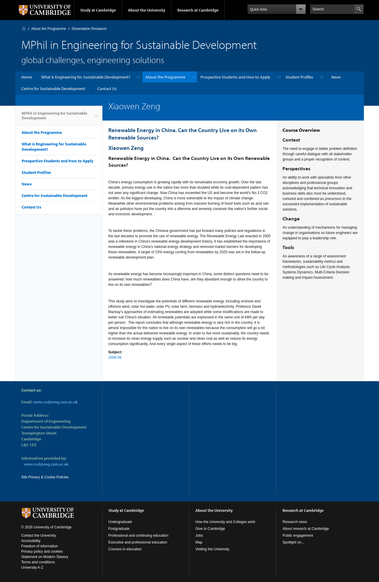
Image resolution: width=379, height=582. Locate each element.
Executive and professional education (137, 542)
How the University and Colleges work (225, 522)
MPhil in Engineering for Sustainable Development (54, 117)
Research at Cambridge (198, 10)
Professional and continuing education (138, 535)
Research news (294, 522)
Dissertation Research (89, 29)
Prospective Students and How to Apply (235, 77)
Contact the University (38, 535)
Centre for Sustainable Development (53, 88)
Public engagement (297, 535)
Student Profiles (299, 77)
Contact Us (107, 88)
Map (198, 542)
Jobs (199, 535)
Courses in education (125, 549)
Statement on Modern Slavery (44, 557)
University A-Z (32, 567)
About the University (146, 10)
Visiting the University (212, 549)
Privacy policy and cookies (42, 551)
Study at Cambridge (98, 10)
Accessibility (31, 541)
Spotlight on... (293, 542)
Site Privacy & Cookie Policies (45, 477)
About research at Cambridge (305, 529)
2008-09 (114, 357)
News (336, 77)
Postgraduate (118, 529)
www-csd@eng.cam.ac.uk (55, 402)
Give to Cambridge (210, 529)
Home (23, 28)
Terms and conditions (38, 562)
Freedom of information (39, 546)
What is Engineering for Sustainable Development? (85, 77)
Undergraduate (120, 522)
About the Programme (48, 29)
